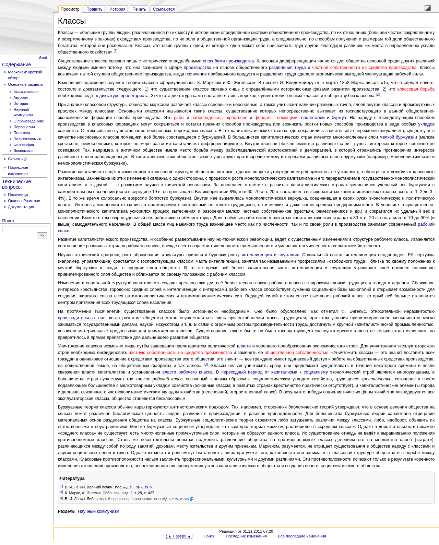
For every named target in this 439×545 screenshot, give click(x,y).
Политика (22, 133)
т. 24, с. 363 (181, 499)
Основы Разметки (24, 201)
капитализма (284, 372)
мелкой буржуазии (398, 137)
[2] (378, 94)
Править (94, 9)
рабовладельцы (207, 117)
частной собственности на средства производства (364, 67)
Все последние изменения (302, 536)
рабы (179, 117)
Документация (21, 207)
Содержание (16, 64)
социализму (316, 372)
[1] (115, 51)
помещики (287, 117)
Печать (139, 9)
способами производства (228, 61)
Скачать (15, 159)
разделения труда (287, 67)
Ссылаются (164, 9)
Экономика (23, 151)
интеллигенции (257, 254)
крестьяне (237, 117)
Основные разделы (25, 84)
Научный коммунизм (98, 511)
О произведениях (29, 121)
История (21, 104)
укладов (426, 124)
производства (197, 67)
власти (244, 346)
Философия (24, 145)
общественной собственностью (296, 352)
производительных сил (82, 318)
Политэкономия (27, 139)
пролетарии (313, 117)
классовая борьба (416, 89)
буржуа (339, 117)
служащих (288, 254)
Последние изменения (246, 536)
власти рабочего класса (187, 372)
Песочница (18, 194)
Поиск (8, 220)
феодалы (263, 117)
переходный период (241, 372)
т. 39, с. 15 (140, 487)
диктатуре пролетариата (124, 95)
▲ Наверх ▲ (179, 536)
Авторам (21, 97)
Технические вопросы (16, 184)
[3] (205, 364)
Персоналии (24, 127)
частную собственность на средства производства (180, 352)
